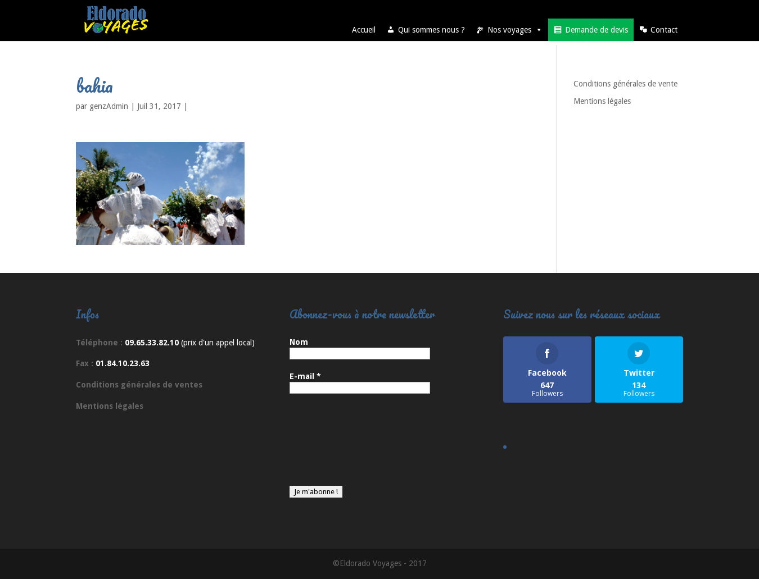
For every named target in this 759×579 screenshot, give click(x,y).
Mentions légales (602, 101)
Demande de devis (596, 29)
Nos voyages (515, 29)
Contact (663, 29)
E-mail (305, 376)
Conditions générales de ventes (139, 384)
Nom (299, 342)
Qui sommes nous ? (431, 29)
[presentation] (336, 445)
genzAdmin (108, 106)
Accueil (364, 29)
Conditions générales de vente (625, 83)
